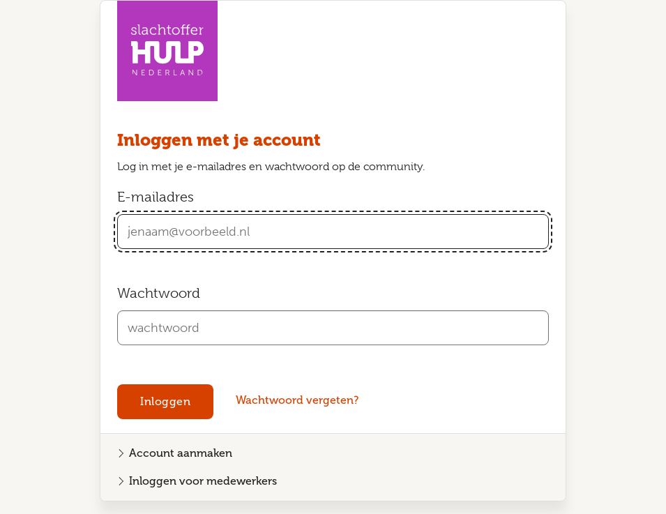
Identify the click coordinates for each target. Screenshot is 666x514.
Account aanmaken (180, 453)
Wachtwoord (158, 293)
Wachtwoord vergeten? (297, 400)
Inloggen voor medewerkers (203, 480)
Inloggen (165, 401)
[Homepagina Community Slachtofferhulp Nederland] (167, 51)
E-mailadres (155, 197)
